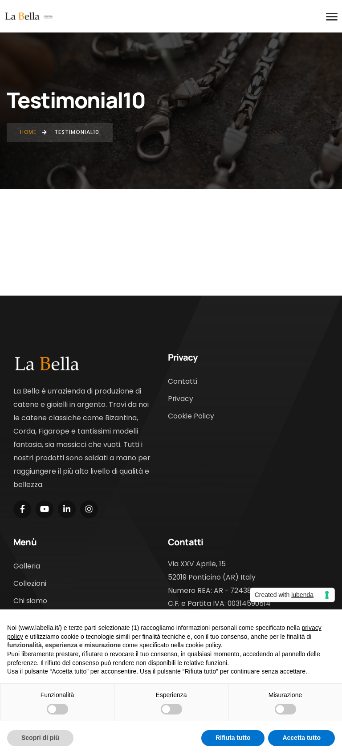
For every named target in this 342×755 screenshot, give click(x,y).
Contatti (182, 381)
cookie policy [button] (203, 645)
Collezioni (29, 583)
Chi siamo (30, 600)
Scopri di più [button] (40, 737)
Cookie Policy (191, 416)
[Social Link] (22, 509)
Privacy (180, 398)
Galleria (26, 566)
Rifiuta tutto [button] (233, 737)
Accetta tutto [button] (301, 737)
